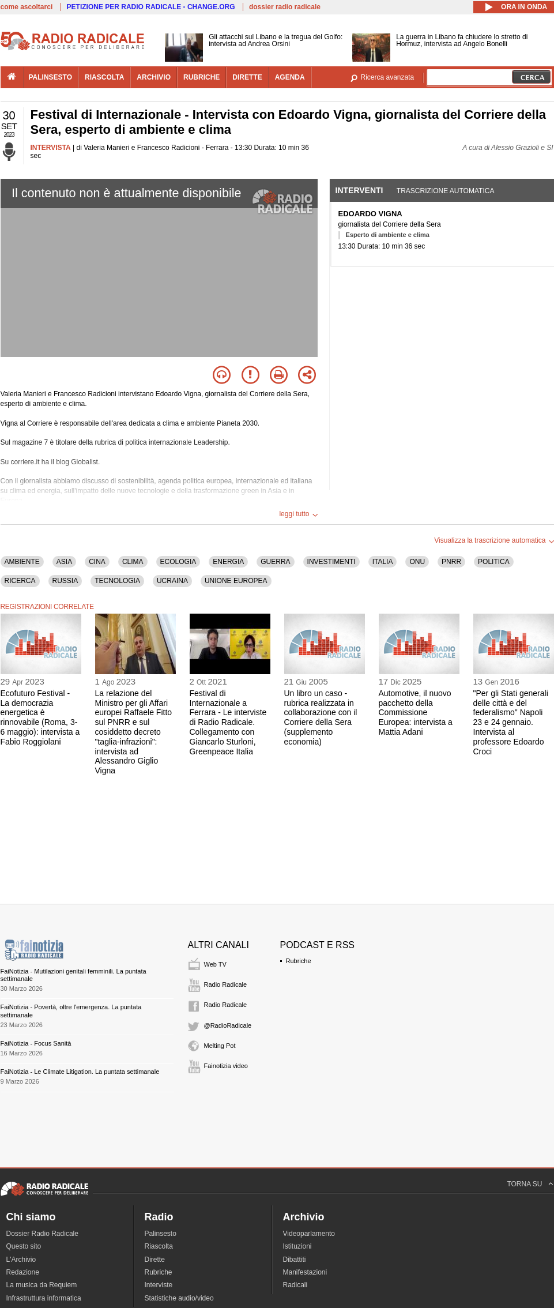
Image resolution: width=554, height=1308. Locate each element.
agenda (290, 77)
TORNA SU (524, 1184)
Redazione (22, 1272)
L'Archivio (21, 1260)
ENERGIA (228, 562)
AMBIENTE (22, 562)
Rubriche (298, 960)
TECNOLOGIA (117, 581)
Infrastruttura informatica (43, 1298)
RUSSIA (65, 581)
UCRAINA (172, 581)
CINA (97, 562)
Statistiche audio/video (179, 1298)
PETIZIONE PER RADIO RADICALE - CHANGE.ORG (151, 7)
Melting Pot (220, 1045)
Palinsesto (160, 1234)
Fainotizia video (226, 1065)
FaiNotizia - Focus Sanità (36, 1043)
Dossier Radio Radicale (42, 1234)
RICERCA (20, 581)
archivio (154, 77)
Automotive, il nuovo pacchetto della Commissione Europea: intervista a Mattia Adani (416, 712)
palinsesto (51, 77)
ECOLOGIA (178, 562)
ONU (417, 562)
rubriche (201, 77)
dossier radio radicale (285, 7)
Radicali (295, 1285)
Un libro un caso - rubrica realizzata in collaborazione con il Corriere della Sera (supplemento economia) (320, 717)
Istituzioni (297, 1246)
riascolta (104, 77)
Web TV (215, 964)
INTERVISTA (51, 148)
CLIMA (133, 562)
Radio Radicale (225, 984)
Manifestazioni (305, 1272)
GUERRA (275, 562)
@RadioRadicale (228, 1025)
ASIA (64, 562)
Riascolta (159, 1246)
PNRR (451, 562)
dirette (247, 77)
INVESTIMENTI (331, 562)
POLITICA (494, 562)
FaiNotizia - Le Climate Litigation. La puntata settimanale (80, 1071)
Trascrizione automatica (446, 191)
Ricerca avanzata (387, 77)
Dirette (155, 1260)
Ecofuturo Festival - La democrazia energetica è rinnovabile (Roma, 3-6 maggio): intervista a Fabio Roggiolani (40, 717)
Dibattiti (294, 1260)
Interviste (159, 1285)
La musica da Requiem (41, 1285)
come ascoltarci (27, 7)
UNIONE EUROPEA (236, 581)
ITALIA (382, 562)
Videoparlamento (309, 1234)
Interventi (359, 190)
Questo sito (24, 1246)
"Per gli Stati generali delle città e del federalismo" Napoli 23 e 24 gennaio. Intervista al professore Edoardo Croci (510, 722)
